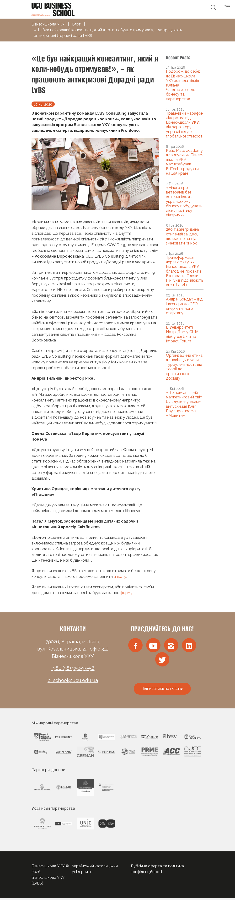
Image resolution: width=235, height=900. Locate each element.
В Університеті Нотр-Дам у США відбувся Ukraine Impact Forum (182, 334)
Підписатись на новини (162, 690)
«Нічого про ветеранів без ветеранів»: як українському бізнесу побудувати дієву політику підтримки (184, 201)
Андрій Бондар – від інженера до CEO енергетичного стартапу (184, 306)
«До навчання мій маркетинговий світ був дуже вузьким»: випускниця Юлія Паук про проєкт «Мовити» (184, 404)
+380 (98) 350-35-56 (73, 668)
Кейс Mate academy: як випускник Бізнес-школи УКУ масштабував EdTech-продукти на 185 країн (184, 162)
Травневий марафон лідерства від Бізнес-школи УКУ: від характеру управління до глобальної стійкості (184, 124)
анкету (120, 576)
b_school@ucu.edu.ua (73, 680)
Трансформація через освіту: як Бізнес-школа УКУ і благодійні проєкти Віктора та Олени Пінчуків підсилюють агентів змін (184, 271)
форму (126, 592)
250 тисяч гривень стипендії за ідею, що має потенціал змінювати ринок (182, 236)
